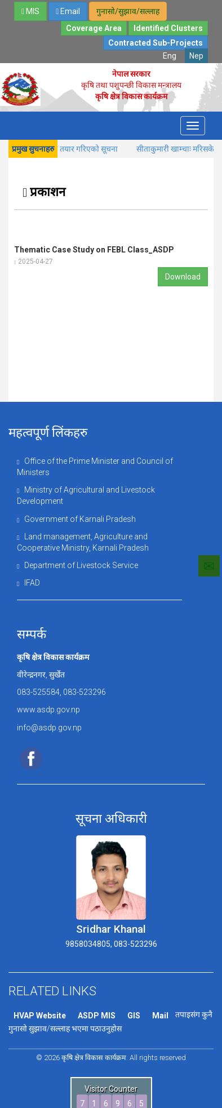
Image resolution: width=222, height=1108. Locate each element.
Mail (158, 1019)
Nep (196, 55)
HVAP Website (39, 1019)
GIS (132, 1019)
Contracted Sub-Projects (155, 42)
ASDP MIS (95, 1019)
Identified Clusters (168, 28)
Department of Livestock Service (77, 568)
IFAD (28, 586)
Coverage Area (94, 28)
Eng (169, 55)
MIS (30, 11)
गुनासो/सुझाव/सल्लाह (127, 11)
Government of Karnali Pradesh (76, 520)
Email (68, 11)
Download (183, 276)
